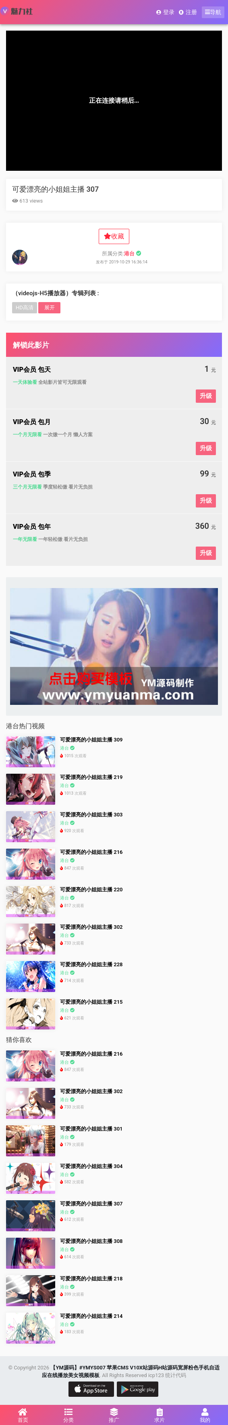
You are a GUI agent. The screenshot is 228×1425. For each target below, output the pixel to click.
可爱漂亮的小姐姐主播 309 (91, 740)
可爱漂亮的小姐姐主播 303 (91, 815)
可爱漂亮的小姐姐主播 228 (91, 964)
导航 (213, 12)
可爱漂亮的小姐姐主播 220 (91, 889)
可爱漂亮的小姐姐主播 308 (91, 1241)
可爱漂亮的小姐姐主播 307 (55, 189)
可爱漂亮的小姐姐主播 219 (91, 777)
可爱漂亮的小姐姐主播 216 (91, 852)
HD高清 (24, 307)
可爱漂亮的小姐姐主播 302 (91, 927)
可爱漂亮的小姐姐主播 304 (91, 1166)
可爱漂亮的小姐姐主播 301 (91, 1129)
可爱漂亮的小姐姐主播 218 (91, 1279)
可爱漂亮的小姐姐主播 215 (91, 1002)
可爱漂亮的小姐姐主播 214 (91, 1316)
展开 (49, 307)
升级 (206, 396)
